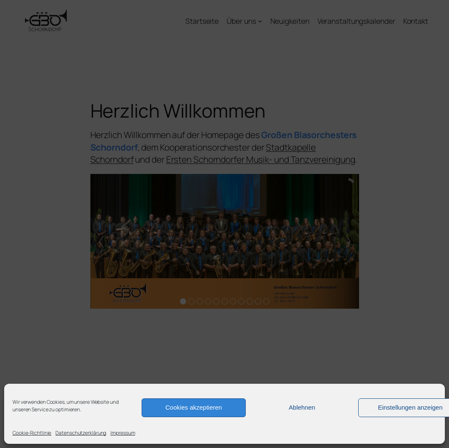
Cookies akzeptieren (193, 407)
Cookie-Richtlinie (31, 432)
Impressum (122, 432)
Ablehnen (302, 407)
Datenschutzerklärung (80, 432)
